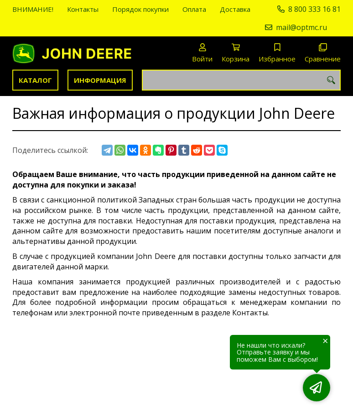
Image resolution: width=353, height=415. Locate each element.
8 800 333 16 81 (314, 9)
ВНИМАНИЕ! (32, 9)
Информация (100, 80)
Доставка (235, 9)
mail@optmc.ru (301, 27)
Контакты (83, 9)
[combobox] (241, 80)
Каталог (35, 80)
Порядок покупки (140, 9)
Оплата (194, 9)
